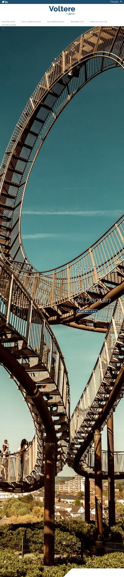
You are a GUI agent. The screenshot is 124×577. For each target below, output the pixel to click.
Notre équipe (9, 25)
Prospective (77, 22)
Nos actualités (98, 22)
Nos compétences (31, 22)
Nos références (55, 22)
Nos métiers (8, 22)
